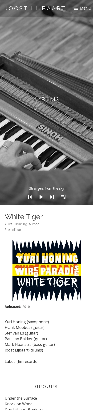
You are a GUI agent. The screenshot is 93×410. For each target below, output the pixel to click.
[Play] (39, 203)
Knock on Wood (18, 403)
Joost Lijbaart (35, 8)
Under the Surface (21, 398)
